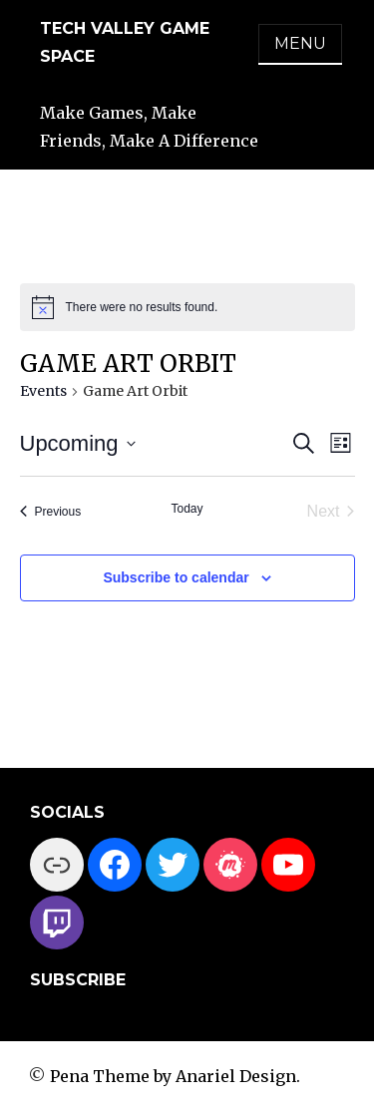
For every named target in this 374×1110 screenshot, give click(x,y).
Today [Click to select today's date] (186, 509)
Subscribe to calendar (175, 577)
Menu (300, 43)
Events (43, 391)
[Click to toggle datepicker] (78, 443)
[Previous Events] (51, 512)
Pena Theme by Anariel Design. (175, 1076)
